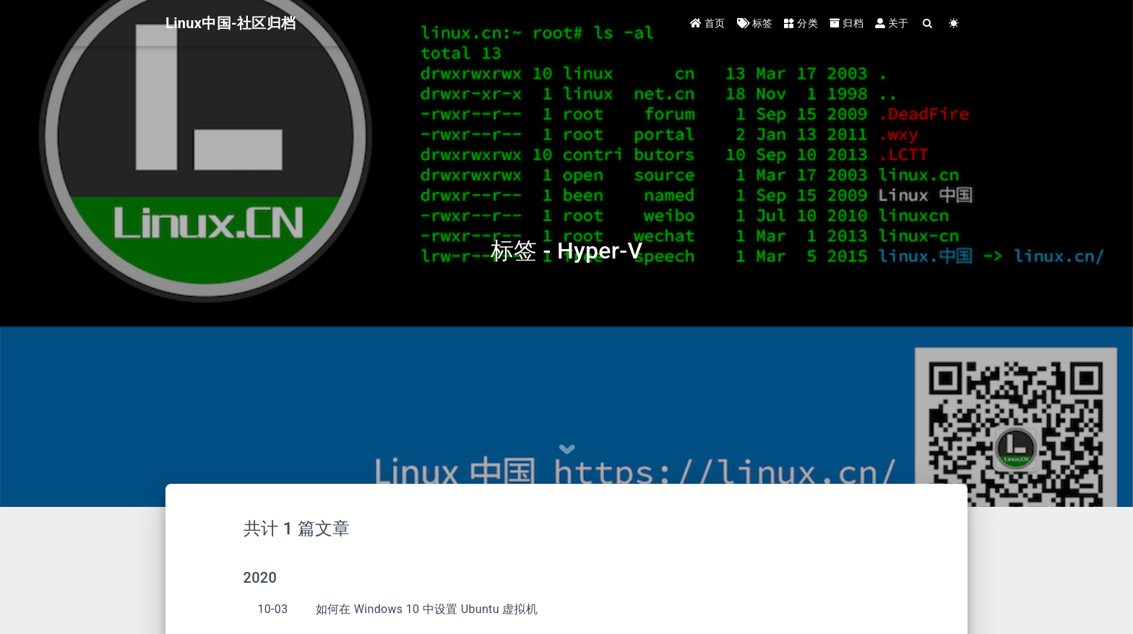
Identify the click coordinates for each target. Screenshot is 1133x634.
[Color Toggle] (954, 23)
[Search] (928, 23)
